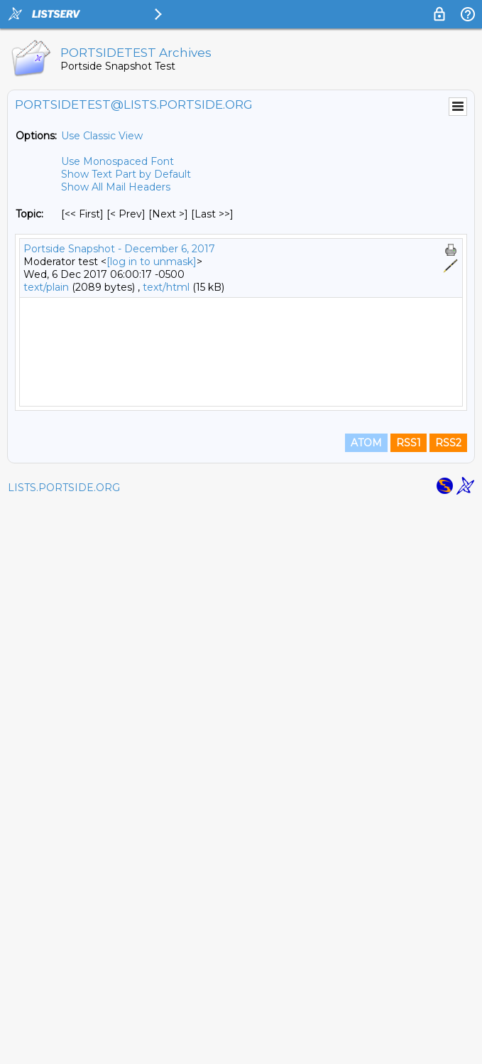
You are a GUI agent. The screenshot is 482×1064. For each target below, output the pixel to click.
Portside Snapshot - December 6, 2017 (119, 248)
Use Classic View (102, 135)
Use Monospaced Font (117, 161)
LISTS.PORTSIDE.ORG (64, 1046)
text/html (166, 287)
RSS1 (408, 1001)
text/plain (46, 287)
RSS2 (448, 1001)
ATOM (366, 1001)
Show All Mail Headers (115, 187)
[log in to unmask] (151, 261)
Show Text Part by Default (126, 174)
